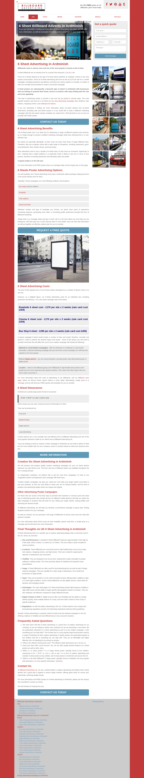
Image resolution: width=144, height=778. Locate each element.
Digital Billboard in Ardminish (29, 738)
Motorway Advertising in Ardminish (31, 741)
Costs (45, 17)
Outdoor (78, 17)
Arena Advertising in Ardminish (30, 748)
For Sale (117, 17)
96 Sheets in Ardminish (27, 713)
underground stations (48, 104)
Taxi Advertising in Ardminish (29, 757)
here (61, 661)
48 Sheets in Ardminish (27, 711)
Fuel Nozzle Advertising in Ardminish (32, 773)
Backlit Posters (24, 420)
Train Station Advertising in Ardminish (32, 743)
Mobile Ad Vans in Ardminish (29, 764)
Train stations (24, 199)
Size (33, 17)
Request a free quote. (53, 230)
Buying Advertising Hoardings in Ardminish (32, 775)
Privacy (95, 701)
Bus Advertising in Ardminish (29, 759)
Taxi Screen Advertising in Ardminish (32, 766)
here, (72, 522)
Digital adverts (30, 359)
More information (53, 454)
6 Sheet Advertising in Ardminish (30, 708)
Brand (59, 17)
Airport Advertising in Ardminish (30, 745)
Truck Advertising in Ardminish (30, 762)
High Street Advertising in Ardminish (32, 725)
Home (22, 17)
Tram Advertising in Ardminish (29, 750)
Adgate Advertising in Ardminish (30, 752)
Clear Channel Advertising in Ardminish (33, 720)
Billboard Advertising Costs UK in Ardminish (33, 715)
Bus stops (22, 186)
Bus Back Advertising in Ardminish (31, 768)
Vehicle (98, 17)
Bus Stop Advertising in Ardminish (31, 729)
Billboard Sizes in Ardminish (29, 706)
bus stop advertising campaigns (62, 101)
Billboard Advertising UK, (29, 670)
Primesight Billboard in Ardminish (31, 722)
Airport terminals (25, 205)
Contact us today (53, 121)
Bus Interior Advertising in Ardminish (32, 771)
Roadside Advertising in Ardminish (31, 734)
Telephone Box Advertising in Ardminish (33, 736)
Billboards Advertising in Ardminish (29, 701)
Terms (101, 701)
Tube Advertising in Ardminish (29, 731)
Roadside (22, 192)
